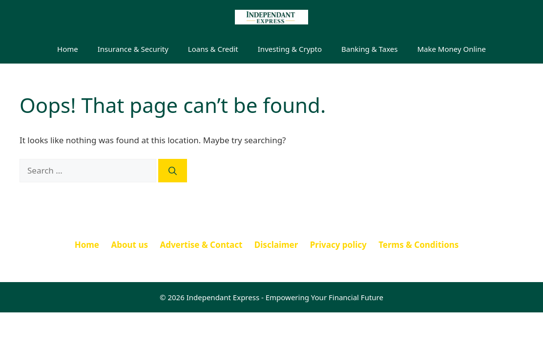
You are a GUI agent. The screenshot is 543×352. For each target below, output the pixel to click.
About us (129, 244)
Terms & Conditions (418, 244)
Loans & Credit (213, 49)
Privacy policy (338, 244)
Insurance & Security (133, 49)
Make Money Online (451, 49)
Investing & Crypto (290, 49)
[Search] (172, 170)
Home (67, 49)
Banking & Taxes (369, 49)
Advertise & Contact (201, 244)
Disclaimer (276, 244)
